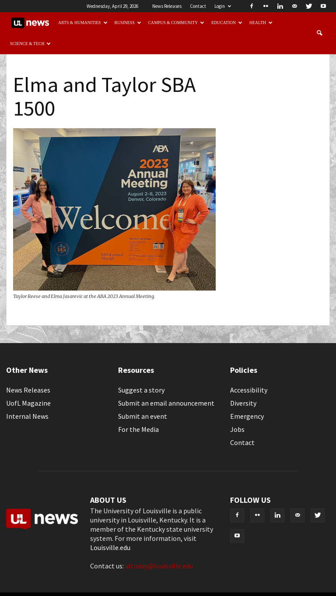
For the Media (138, 429)
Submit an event (142, 416)
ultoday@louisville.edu (159, 565)
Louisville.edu (110, 547)
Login (222, 6)
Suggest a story (141, 390)
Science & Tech (30, 43)
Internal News (27, 416)
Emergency (247, 416)
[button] (319, 33)
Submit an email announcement (166, 403)
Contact (198, 6)
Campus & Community (176, 22)
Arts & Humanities (83, 22)
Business (128, 22)
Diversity (243, 403)
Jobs (237, 429)
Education (226, 22)
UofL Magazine (28, 403)
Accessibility (248, 390)
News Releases (167, 6)
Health (261, 22)
